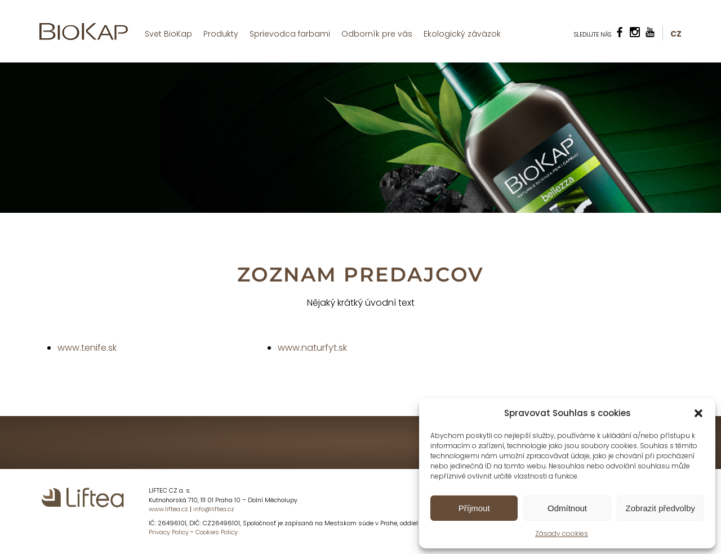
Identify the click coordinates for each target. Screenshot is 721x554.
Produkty (220, 33)
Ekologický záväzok (462, 33)
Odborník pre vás (376, 33)
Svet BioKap (168, 33)
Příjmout (474, 508)
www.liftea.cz (168, 508)
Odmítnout (567, 508)
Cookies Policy (216, 532)
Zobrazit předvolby (660, 508)
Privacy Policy (169, 532)
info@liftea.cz (213, 508)
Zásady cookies (561, 533)
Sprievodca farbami (290, 33)
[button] (698, 413)
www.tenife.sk (87, 347)
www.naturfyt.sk (312, 347)
